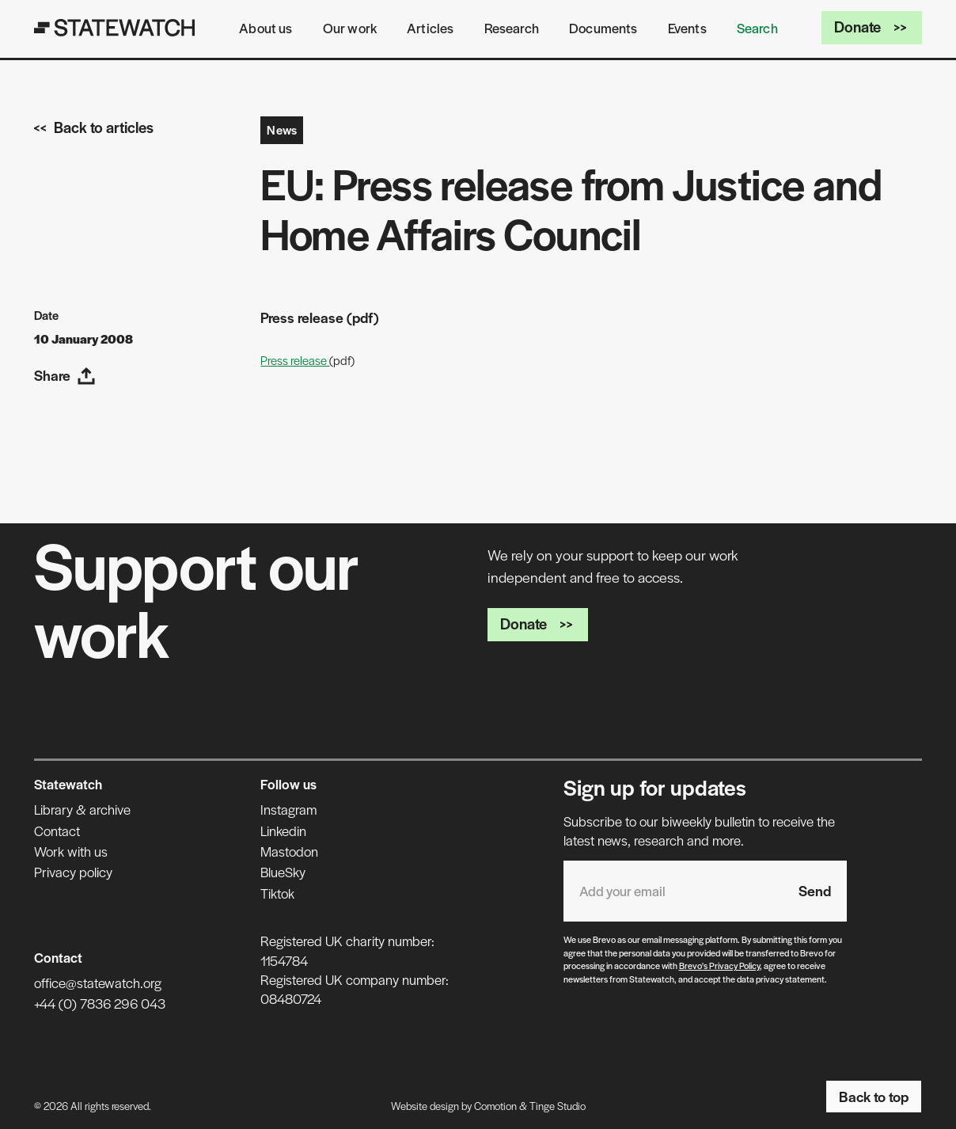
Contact (57, 830)
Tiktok (277, 893)
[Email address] (673, 891)
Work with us (71, 851)
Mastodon (289, 851)
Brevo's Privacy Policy (719, 965)
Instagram (288, 809)
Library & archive (82, 809)
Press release (294, 360)
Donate (871, 26)
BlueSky (282, 871)
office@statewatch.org (97, 982)
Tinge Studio (557, 1105)
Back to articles (94, 127)
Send (815, 890)
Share (65, 375)
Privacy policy (73, 871)
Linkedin (283, 830)
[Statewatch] (114, 27)
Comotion (495, 1105)
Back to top (874, 1096)
